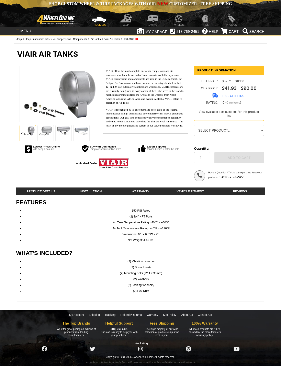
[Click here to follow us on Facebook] (44, 349)
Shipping (94, 314)
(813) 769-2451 (119, 329)
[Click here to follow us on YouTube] (237, 349)
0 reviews (233, 102)
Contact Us (205, 314)
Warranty (152, 314)
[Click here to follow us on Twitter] (92, 349)
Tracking (110, 314)
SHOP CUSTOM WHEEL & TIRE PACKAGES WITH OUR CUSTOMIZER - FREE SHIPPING (140, 3)
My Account (76, 314)
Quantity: (201, 148)
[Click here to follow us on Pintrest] (188, 349)
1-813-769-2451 (232, 177)
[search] (253, 32)
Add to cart (239, 158)
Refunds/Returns (131, 314)
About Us (187, 314)
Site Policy (169, 314)
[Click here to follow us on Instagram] (140, 349)
